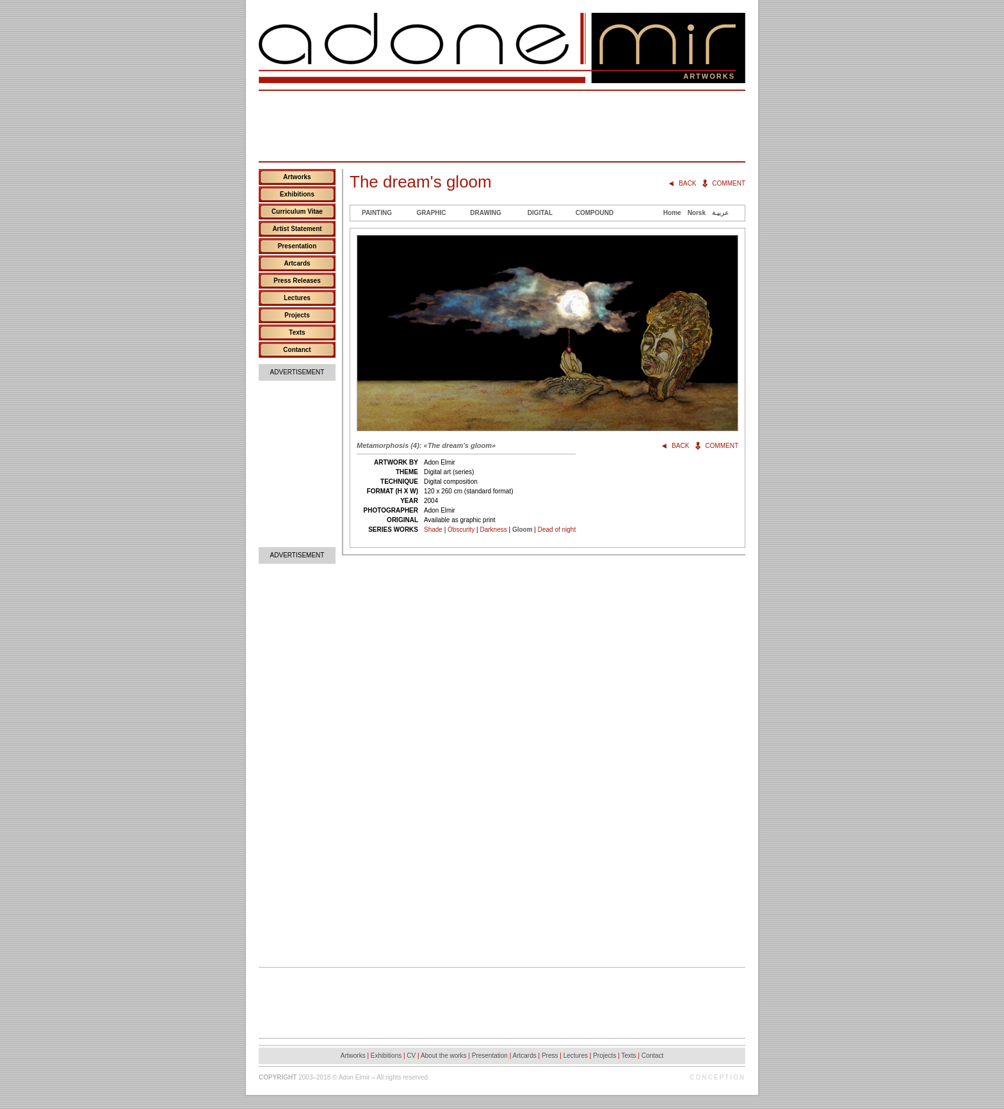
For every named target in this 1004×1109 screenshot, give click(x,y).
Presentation (297, 246)
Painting (377, 212)
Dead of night (557, 529)
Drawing (485, 212)
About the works (444, 1055)
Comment (728, 183)
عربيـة (720, 212)
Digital (540, 212)
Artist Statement (296, 228)
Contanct (297, 349)
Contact (652, 1055)
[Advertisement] (502, 126)
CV (411, 1055)
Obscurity (461, 529)
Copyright (277, 1077)
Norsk (697, 212)
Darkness (493, 529)
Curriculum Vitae (297, 211)
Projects (296, 315)
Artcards (297, 263)
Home (672, 212)
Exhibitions (297, 194)
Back (687, 183)
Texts (297, 332)
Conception (717, 1077)
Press (550, 1055)
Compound (594, 212)
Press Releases (296, 280)
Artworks (297, 176)
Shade (433, 529)
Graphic (431, 212)
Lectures (297, 297)
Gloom (522, 529)
